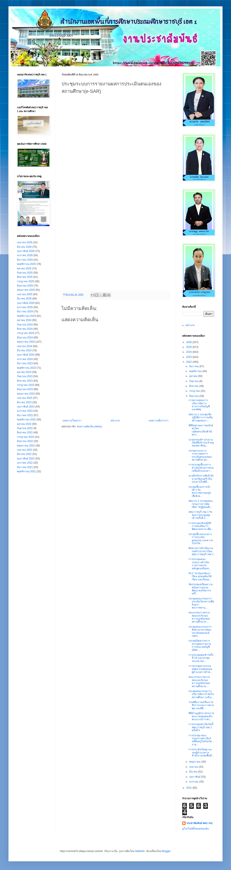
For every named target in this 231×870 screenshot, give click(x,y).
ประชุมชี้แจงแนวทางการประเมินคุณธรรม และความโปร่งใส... (201, 539)
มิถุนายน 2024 (25, 337)
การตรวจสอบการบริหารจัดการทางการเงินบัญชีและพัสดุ (199, 405)
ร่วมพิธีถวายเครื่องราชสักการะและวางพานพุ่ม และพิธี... (201, 705)
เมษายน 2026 (24, 242)
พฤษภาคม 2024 (26, 341)
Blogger (166, 851)
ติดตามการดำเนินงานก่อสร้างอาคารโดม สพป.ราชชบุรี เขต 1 (201, 551)
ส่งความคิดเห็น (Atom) (89, 426)
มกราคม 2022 (25, 462)
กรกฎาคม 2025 (25, 281)
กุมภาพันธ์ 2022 (26, 458)
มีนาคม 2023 (24, 402)
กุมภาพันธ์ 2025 (26, 303)
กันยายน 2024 (25, 324)
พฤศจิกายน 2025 (26, 264)
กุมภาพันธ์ (195, 776)
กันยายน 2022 (25, 428)
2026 (189, 342)
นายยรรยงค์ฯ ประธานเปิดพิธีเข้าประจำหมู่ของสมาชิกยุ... (201, 442)
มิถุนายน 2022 (25, 441)
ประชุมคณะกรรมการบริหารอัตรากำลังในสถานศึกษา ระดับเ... (201, 694)
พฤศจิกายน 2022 (26, 419)
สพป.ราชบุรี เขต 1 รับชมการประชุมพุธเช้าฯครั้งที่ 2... (200, 515)
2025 (189, 347)
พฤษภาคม (195, 761)
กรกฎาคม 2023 (25, 385)
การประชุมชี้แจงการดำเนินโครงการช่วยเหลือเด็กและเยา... (201, 467)
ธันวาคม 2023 (25, 363)
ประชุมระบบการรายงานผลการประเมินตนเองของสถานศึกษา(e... (200, 455)
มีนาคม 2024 (24, 350)
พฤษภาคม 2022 (26, 445)
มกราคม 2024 (25, 359)
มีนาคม (193, 771)
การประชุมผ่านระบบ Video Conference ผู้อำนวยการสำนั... (200, 669)
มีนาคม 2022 (24, 454)
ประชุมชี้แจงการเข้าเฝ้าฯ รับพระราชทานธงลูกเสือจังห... (200, 491)
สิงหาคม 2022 (25, 432)
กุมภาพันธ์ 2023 (26, 406)
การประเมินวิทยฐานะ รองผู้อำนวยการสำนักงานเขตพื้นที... (201, 752)
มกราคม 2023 (25, 410)
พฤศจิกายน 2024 (26, 315)
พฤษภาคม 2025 (26, 289)
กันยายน (194, 381)
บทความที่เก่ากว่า (158, 420)
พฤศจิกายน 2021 (26, 471)
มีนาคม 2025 (24, 298)
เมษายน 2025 (24, 294)
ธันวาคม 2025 (25, 259)
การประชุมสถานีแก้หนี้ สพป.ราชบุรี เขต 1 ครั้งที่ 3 (201, 727)
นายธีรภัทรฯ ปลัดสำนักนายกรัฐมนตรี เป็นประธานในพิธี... (201, 478)
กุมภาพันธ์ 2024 (26, 354)
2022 (189, 361)
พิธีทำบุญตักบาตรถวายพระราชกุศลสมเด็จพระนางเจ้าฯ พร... (201, 716)
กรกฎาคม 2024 (25, 333)
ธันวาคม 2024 (25, 311)
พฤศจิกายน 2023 (26, 367)
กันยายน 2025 (25, 272)
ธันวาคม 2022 (25, 415)
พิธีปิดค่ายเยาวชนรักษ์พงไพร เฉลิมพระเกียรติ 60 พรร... (201, 430)
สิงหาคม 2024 (25, 328)
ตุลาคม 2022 (24, 423)
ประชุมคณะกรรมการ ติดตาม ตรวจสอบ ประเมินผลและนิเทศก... (200, 631)
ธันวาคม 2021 (25, 467)
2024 (189, 351)
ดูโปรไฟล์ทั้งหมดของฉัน (195, 828)
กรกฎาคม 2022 (25, 436)
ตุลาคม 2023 (24, 372)
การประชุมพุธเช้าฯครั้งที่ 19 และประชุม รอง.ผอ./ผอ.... (201, 658)
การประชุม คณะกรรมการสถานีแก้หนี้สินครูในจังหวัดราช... (200, 740)
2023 (189, 357)
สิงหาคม (194, 386)
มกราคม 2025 (25, 307)
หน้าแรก (115, 420)
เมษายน (194, 766)
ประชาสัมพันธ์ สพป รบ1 (199, 823)
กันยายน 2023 (25, 376)
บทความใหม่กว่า (72, 420)
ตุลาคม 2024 (24, 320)
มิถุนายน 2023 (25, 389)
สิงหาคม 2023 (25, 380)
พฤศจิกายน (195, 371)
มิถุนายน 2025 (25, 285)
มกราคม (194, 781)
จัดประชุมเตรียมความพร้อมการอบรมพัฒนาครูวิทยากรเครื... (201, 589)
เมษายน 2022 (24, 449)
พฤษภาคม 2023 (26, 393)
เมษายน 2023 (24, 397)
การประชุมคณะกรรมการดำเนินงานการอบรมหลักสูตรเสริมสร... (200, 564)
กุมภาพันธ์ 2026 (26, 251)
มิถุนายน (194, 396)
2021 (189, 787)
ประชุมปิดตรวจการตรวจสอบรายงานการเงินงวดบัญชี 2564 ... (200, 645)
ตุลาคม (193, 376)
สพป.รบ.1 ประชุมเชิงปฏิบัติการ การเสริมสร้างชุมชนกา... (201, 417)
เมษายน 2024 (24, 346)
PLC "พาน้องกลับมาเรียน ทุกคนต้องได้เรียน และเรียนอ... (200, 576)
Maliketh (140, 851)
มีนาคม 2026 (24, 246)
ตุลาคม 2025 (24, 268)
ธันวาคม (194, 366)
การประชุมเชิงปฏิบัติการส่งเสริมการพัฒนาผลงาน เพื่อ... (201, 526)
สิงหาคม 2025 (25, 276)
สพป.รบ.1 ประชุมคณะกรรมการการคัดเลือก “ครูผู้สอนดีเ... (201, 504)
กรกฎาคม (195, 390)
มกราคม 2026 (25, 255)
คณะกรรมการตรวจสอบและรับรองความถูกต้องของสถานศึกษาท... (199, 617)
